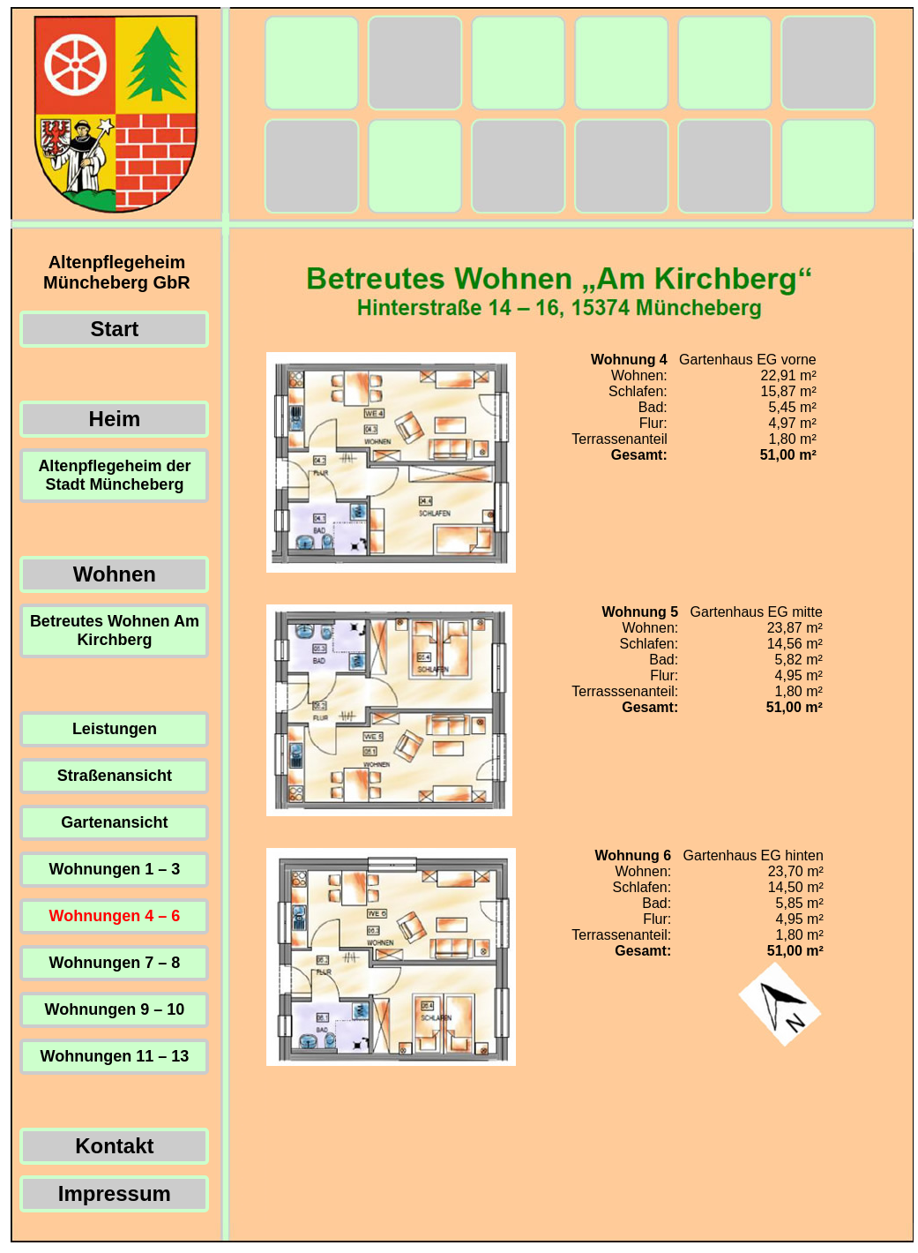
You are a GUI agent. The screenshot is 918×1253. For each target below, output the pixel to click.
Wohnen (114, 574)
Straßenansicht (114, 775)
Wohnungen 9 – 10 (115, 1009)
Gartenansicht (114, 822)
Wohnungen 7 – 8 (115, 963)
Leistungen (114, 729)
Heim (115, 419)
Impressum (114, 1193)
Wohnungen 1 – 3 (115, 869)
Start (115, 329)
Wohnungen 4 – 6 (115, 916)
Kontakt (114, 1146)
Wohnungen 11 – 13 (115, 1056)
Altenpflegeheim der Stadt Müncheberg (114, 475)
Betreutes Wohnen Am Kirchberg (114, 630)
